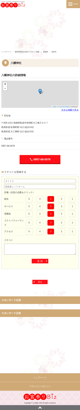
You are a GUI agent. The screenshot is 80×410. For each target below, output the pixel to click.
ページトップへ (40, 407)
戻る (40, 282)
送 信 (40, 261)
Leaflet (54, 107)
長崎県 (45, 52)
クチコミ (8, 240)
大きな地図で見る (70, 110)
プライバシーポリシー (40, 386)
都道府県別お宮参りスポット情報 (27, 52)
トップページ (6, 52)
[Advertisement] (40, 28)
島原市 (54, 52)
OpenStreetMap (64, 107)
